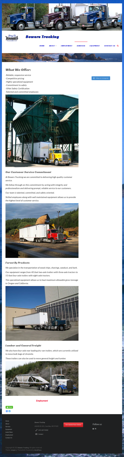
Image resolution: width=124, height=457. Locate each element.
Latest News (9, 432)
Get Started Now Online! (73, 425)
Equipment (95, 46)
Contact (40, 434)
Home (42, 46)
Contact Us (109, 46)
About (52, 46)
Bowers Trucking (42, 36)
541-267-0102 (43, 430)
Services (81, 46)
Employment (66, 46)
